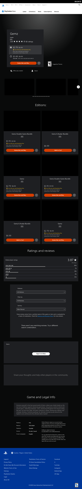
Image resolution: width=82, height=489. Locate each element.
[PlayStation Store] (9, 9)
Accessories (27, 4)
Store (38, 4)
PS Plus (20, 4)
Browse (56, 10)
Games (7, 4)
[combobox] (41, 290)
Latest (24, 10)
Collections (32, 10)
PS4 (16, 4)
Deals (39, 10)
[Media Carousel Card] (19, 85)
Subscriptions (48, 10)
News (34, 4)
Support (44, 4)
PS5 (12, 4)
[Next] (78, 85)
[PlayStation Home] (3, 5)
